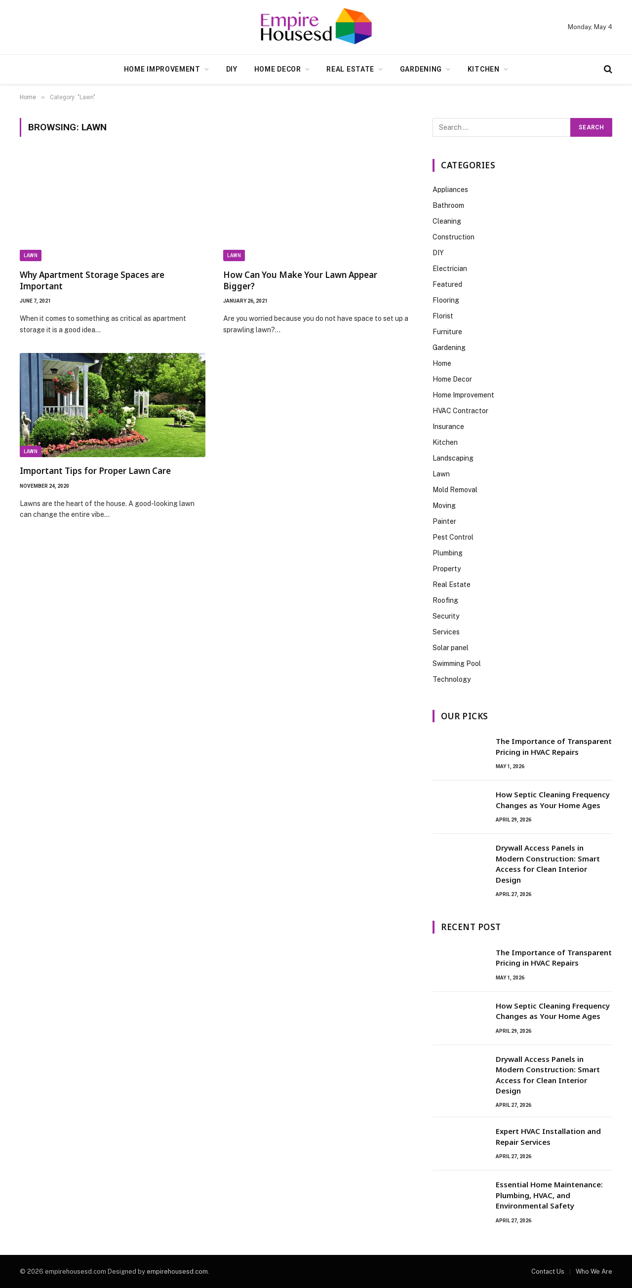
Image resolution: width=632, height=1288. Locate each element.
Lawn (31, 255)
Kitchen (484, 69)
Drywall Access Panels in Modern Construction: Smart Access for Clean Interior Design (548, 863)
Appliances (450, 190)
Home (442, 363)
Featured (447, 284)
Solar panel (451, 648)
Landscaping (453, 458)
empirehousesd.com (177, 1271)
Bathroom (448, 205)
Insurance (448, 426)
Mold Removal (455, 490)
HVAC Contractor (460, 411)
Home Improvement (162, 69)
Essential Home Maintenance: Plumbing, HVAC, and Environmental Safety (549, 1194)
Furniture (447, 332)
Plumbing (448, 553)
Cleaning (447, 221)
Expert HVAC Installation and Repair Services (548, 1136)
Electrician (450, 269)
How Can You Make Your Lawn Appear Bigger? (300, 280)
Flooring (446, 300)
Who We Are (594, 1271)
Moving (444, 505)
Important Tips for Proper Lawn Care (95, 470)
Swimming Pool (457, 663)
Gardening (421, 69)
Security (446, 616)
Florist (443, 316)
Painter (444, 521)
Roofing (445, 600)
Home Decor (277, 69)
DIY (231, 69)
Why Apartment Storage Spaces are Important (92, 280)
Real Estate (350, 69)
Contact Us (547, 1271)
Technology (452, 679)
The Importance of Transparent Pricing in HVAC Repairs (554, 746)
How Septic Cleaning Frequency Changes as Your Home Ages (553, 799)
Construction (453, 237)
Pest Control (453, 537)
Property (447, 569)
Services (446, 632)
